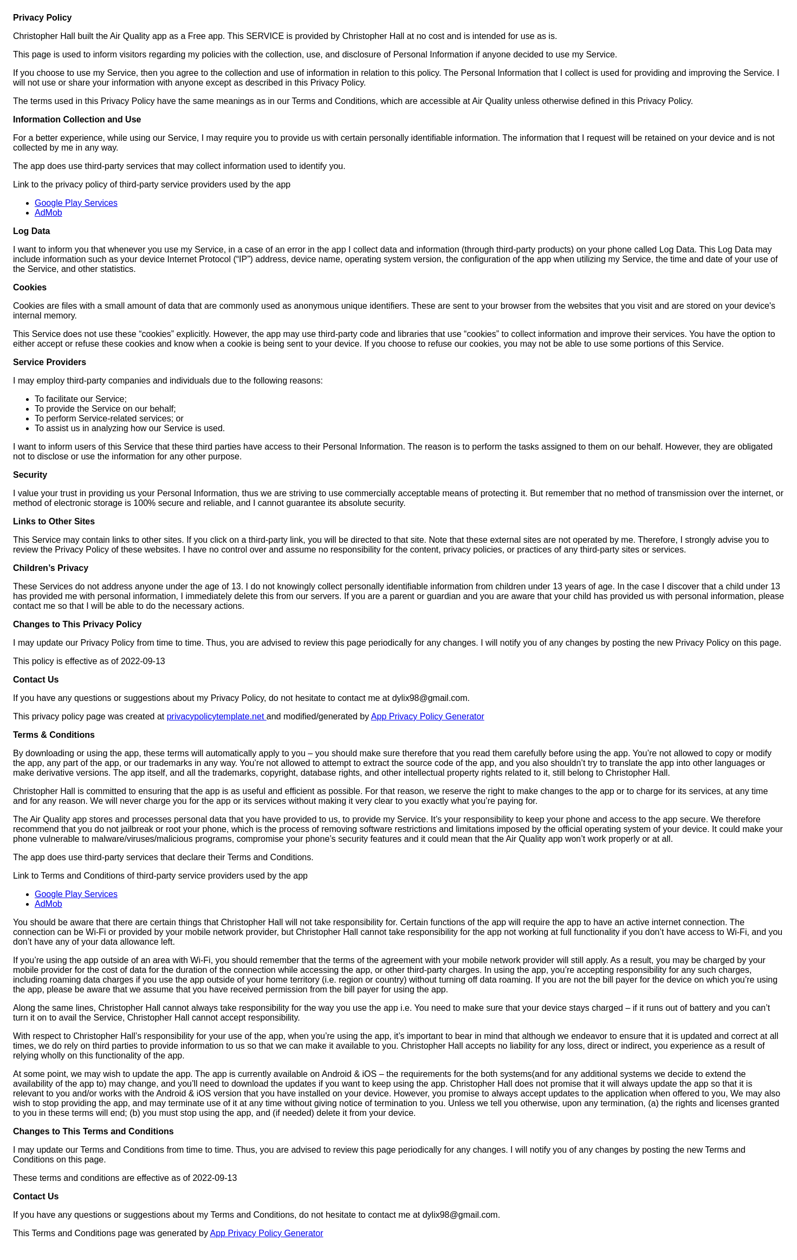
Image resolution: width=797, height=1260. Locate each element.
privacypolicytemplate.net (217, 716)
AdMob (48, 212)
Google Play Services (76, 202)
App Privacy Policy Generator (427, 716)
